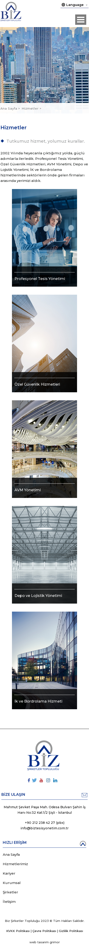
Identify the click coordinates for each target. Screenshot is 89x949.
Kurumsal (12, 883)
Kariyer (9, 873)
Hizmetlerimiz (15, 864)
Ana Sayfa (9, 108)
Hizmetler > (31, 108)
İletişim (9, 901)
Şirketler (10, 892)
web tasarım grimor (44, 942)
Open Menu (80, 19)
